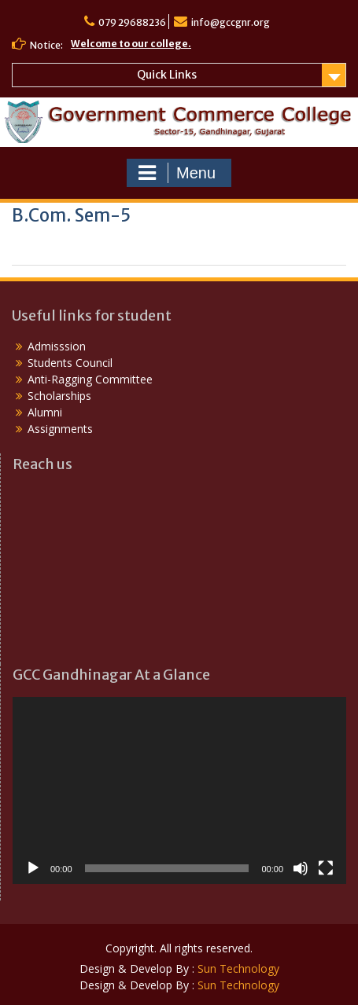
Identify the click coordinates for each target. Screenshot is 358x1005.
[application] (179, 791)
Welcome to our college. (131, 44)
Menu (177, 173)
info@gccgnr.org (230, 22)
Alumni (45, 412)
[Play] (33, 868)
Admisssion (57, 346)
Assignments (60, 428)
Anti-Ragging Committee (90, 379)
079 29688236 (132, 22)
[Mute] (300, 868)
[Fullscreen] (326, 868)
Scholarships (59, 395)
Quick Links (167, 75)
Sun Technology (238, 968)
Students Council (70, 362)
